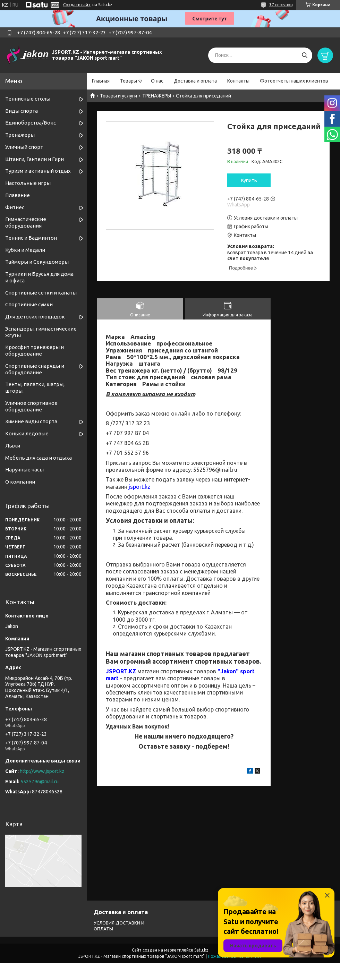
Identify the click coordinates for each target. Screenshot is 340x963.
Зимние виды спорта (31, 421)
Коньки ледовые (27, 433)
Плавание (17, 195)
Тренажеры (20, 135)
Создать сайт (77, 4)
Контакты (238, 81)
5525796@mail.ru (39, 781)
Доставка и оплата (195, 81)
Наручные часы (24, 469)
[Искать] (304, 55)
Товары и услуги (118, 96)
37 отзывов (280, 4)
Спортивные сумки (29, 304)
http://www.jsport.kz (42, 771)
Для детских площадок (35, 316)
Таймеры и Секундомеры (37, 262)
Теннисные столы (27, 99)
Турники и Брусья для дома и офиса (39, 277)
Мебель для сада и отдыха (38, 458)
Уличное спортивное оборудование (31, 406)
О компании (20, 482)
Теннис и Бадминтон (31, 238)
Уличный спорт (24, 147)
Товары (128, 81)
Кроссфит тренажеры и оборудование (34, 350)
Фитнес (14, 207)
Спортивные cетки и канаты (41, 293)
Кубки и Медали (25, 250)
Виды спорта (21, 111)
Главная (101, 81)
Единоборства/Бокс (30, 123)
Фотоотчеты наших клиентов (294, 81)
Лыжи (12, 446)
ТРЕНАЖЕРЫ (156, 96)
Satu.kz (201, 950)
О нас (157, 81)
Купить (249, 180)
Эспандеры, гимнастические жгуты (41, 332)
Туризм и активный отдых (38, 171)
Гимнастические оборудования (25, 222)
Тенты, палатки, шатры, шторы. (35, 387)
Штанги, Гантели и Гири (34, 159)
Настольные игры (28, 183)
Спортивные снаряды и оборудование (34, 369)
